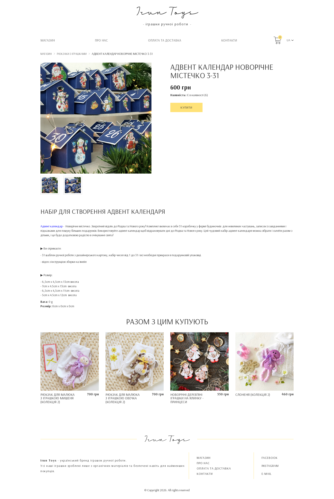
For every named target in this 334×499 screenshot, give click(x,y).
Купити (186, 107)
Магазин (47, 40)
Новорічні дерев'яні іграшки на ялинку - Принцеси (186, 398)
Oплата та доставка (164, 40)
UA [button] (288, 40)
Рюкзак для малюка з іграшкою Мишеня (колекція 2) (57, 398)
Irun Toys (167, 11)
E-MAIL (267, 474)
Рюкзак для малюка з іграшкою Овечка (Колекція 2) (122, 398)
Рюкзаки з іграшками (72, 53)
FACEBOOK (270, 458)
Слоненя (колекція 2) (252, 394)
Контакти (229, 40)
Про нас (101, 40)
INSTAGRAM (270, 466)
